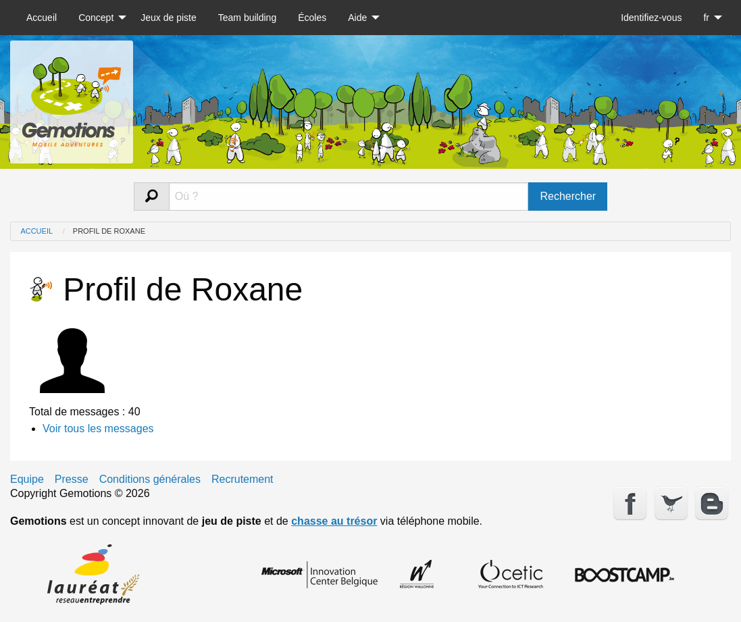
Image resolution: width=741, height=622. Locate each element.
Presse (71, 479)
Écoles (312, 17)
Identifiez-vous (651, 17)
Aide (357, 17)
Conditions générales (150, 479)
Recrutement (242, 479)
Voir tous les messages (98, 428)
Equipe (27, 479)
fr (706, 17)
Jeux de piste (168, 17)
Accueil (41, 17)
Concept (95, 17)
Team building (247, 17)
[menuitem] (42, 17)
